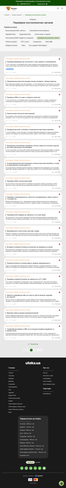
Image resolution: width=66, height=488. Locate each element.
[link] (33, 65)
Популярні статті (24, 455)
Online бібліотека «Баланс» (16, 409)
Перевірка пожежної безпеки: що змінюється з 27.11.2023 (26, 279)
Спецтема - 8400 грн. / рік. (27, 424)
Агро (10, 389)
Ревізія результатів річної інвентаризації (21, 113)
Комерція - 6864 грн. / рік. (27, 430)
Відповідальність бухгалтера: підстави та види (23, 231)
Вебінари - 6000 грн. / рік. (27, 442)
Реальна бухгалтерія (14, 398)
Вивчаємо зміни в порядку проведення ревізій (22, 313)
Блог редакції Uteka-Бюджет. (38, 45)
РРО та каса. (25, 41)
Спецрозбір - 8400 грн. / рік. (27, 436)
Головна (11, 373)
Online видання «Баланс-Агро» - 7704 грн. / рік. (33, 452)
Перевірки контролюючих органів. (22, 58)
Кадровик (11, 392)
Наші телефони (47, 381)
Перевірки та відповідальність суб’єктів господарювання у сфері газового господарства (32, 198)
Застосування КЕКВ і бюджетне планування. (20, 38)
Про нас (45, 373)
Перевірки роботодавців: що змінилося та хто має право (26, 215)
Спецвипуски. (37, 41)
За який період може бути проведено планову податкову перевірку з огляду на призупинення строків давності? (33, 164)
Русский (38, 462)
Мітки (10, 412)
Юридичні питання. (12, 45)
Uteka (23, 45)
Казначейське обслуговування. (39, 30)
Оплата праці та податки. (43, 34)
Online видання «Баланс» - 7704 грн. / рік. (31, 449)
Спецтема (11, 375)
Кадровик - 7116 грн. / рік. (27, 427)
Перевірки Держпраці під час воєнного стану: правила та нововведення (31, 62)
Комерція (11, 378)
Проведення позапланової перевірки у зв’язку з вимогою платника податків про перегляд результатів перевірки (33, 146)
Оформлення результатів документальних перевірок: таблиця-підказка (31, 81)
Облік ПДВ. (49, 41)
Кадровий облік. (11, 34)
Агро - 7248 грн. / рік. (26, 433)
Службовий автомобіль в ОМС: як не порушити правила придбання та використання (30, 330)
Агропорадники (13, 387)
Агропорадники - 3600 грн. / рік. (28, 439)
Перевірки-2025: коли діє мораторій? (19, 181)
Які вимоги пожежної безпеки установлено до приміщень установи (30, 247)
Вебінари (11, 381)
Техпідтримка (47, 378)
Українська (30, 462)
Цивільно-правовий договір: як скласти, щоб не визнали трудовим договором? (29, 296)
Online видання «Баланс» (16, 403)
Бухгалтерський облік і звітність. (16, 30)
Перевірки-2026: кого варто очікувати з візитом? (23, 97)
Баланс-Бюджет (9, 58)
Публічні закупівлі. (11, 41)
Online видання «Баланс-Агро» (17, 406)
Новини (11, 401)
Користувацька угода (49, 384)
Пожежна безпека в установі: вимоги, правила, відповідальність (28, 263)
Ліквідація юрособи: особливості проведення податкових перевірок (30, 129)
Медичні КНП (12, 395)
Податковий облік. (25, 34)
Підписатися (41, 4)
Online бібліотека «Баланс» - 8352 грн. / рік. (32, 446)
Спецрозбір (12, 384)
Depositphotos (47, 393)
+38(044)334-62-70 (25, 4)
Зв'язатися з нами (48, 375)
